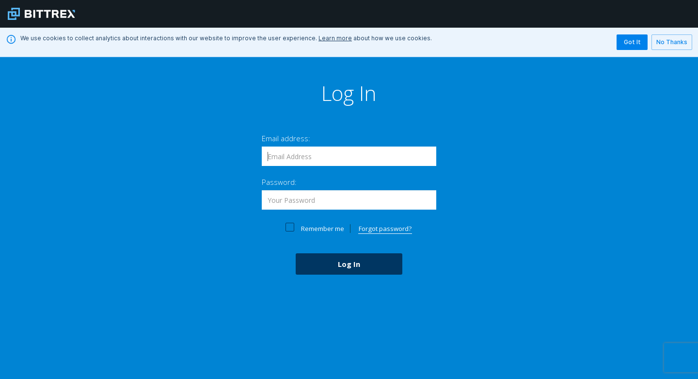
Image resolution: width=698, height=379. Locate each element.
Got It (632, 42)
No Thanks (672, 42)
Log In (349, 264)
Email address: (286, 138)
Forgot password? (385, 228)
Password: (279, 182)
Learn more (335, 38)
